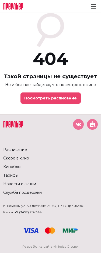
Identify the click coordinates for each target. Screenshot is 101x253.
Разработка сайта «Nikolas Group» (50, 246)
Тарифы (10, 175)
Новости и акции (19, 183)
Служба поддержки (22, 192)
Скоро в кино (16, 158)
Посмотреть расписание (50, 98)
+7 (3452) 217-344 (28, 212)
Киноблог (12, 166)
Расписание (15, 149)
